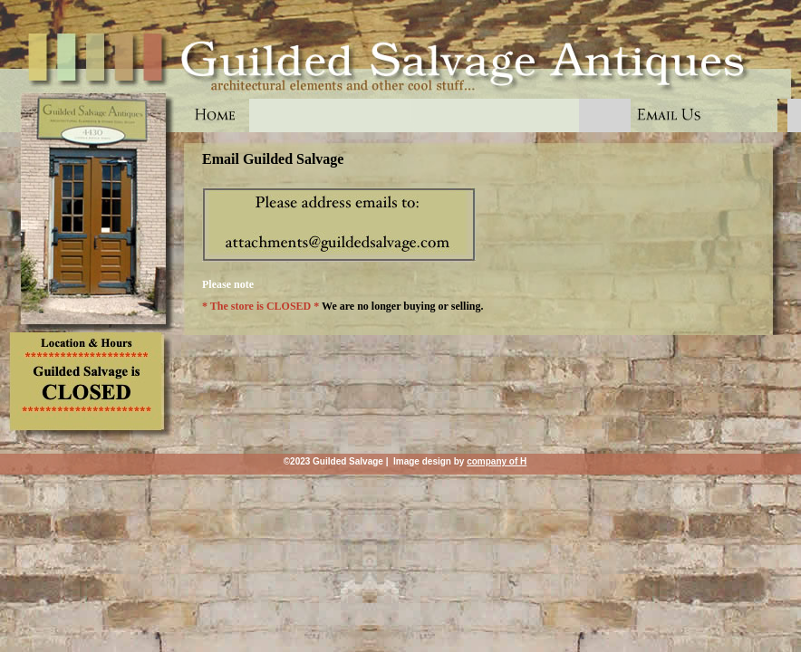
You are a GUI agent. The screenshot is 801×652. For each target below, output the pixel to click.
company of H (496, 461)
